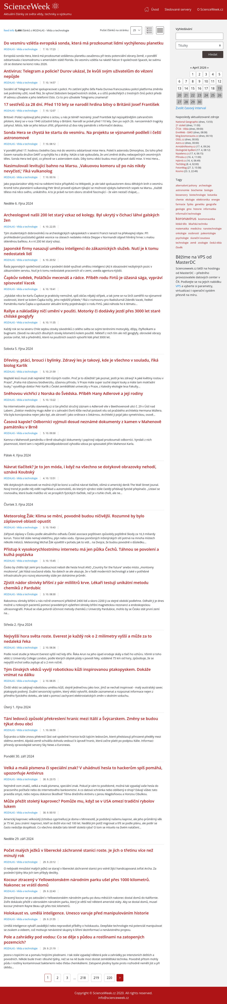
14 (186, 88)
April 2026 (199, 67)
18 (212, 88)
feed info (9, 30)
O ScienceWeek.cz (210, 9)
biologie (208, 190)
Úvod (155, 9)
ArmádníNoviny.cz (186, 146)
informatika (209, 209)
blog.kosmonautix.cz (187, 136)
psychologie (182, 238)
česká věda (216, 242)
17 (206, 88)
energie (216, 199)
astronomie (182, 190)
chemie (180, 199)
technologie (182, 242)
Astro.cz (180, 143)
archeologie (205, 185)
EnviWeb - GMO (184, 132)
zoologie (203, 242)
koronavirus (186, 218)
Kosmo (180, 171)
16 (199, 88)
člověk (179, 247)
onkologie (181, 233)
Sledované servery (178, 9)
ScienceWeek (31, 6)
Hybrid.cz (181, 160)
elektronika (203, 199)
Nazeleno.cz (182, 153)
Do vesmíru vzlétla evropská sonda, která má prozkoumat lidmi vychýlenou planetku (84, 43)
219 (96, 978)
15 (192, 88)
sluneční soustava (200, 238)
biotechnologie (197, 195)
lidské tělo (181, 224)
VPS (178, 286)
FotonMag (181, 167)
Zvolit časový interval (191, 108)
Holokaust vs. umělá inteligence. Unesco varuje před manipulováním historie (76, 913)
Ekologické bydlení (186, 150)
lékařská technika (198, 224)
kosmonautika (206, 219)
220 (109, 978)
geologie (180, 209)
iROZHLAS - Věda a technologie (21, 49)
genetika (199, 204)
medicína (196, 228)
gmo (189, 209)
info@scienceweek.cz (113, 998)
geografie (211, 204)
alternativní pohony (186, 185)
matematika (182, 228)
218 (83, 978)
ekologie (190, 199)
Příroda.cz (181, 157)
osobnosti (193, 233)
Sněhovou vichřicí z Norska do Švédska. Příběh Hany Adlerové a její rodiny (73, 393)
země (193, 242)
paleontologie (208, 233)
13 (179, 88)
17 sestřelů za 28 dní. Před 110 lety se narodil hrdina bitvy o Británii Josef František (81, 104)
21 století (181, 125)
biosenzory (182, 195)
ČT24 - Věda (182, 129)
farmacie (180, 204)
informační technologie (188, 213)
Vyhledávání (184, 29)
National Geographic (187, 121)
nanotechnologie (212, 228)
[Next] (120, 977)
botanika (212, 195)
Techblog (181, 164)
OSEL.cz (180, 139)
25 (134, 30)
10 (206, 81)
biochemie (197, 190)
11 (212, 81)
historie (197, 209)
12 (219, 81)
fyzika (190, 204)
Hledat (212, 54)
